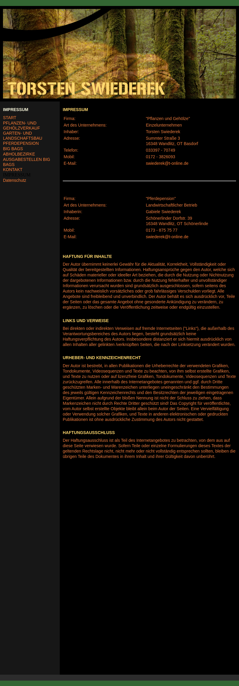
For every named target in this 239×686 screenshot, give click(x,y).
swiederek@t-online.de (167, 163)
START (9, 117)
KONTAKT (12, 169)
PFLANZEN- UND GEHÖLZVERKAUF (21, 125)
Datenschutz (14, 180)
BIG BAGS (13, 148)
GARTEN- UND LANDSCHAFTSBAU (22, 136)
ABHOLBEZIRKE (19, 154)
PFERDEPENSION (21, 143)
